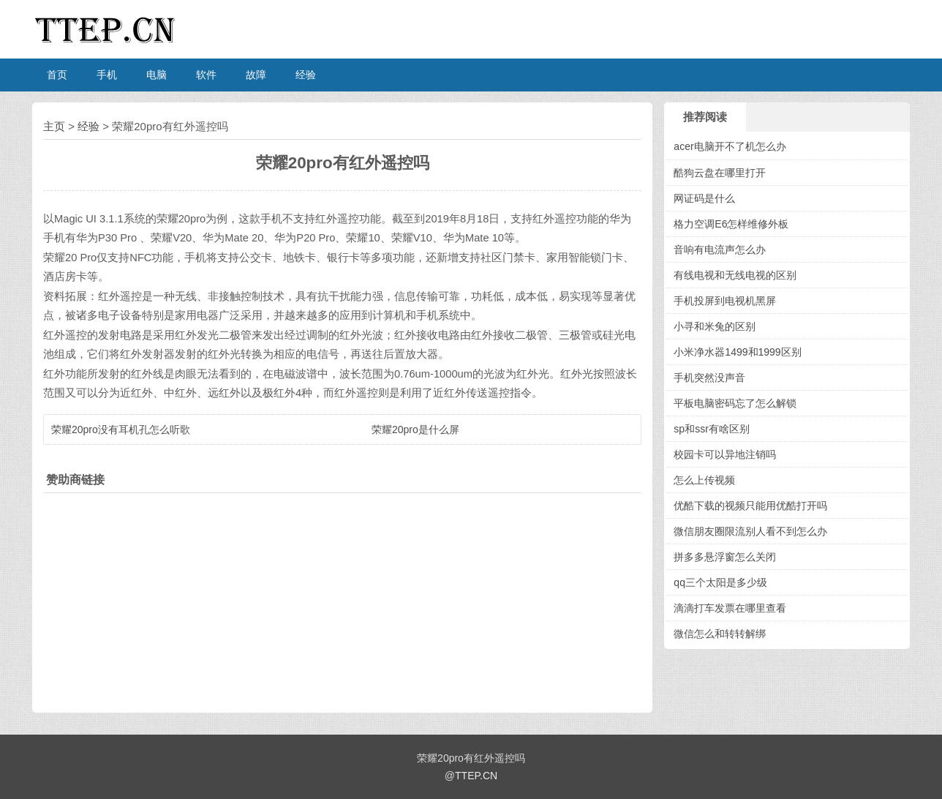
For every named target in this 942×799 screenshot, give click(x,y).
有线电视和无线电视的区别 (735, 275)
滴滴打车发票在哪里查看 (730, 608)
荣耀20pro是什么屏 (415, 429)
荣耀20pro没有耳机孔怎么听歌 (120, 429)
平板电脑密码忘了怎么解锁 (735, 403)
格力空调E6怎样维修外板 (731, 224)
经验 (305, 74)
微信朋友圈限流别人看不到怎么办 (750, 531)
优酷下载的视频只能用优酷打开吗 (750, 505)
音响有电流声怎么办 (720, 249)
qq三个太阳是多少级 (720, 582)
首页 (57, 74)
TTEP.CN (476, 775)
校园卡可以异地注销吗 (725, 454)
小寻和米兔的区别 (715, 326)
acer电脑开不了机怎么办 (729, 146)
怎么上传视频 (704, 480)
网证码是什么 (704, 198)
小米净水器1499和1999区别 (737, 352)
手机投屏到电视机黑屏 (725, 301)
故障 (256, 74)
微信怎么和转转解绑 (720, 633)
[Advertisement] (342, 599)
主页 (54, 126)
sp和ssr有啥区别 (711, 429)
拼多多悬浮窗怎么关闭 (725, 557)
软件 (206, 74)
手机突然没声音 (709, 377)
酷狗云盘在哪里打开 (720, 173)
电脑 (156, 74)
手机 (107, 74)
